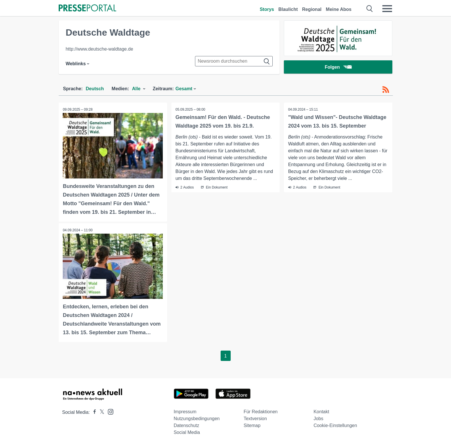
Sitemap (252, 425)
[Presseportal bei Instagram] (108, 411)
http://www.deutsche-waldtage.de (99, 49)
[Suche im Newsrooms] (234, 61)
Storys (267, 9)
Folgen (338, 67)
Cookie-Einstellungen (335, 425)
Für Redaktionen (261, 411)
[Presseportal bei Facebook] (93, 412)
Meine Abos (338, 9)
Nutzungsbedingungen (197, 418)
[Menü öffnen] (387, 9)
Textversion (255, 418)
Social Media (187, 432)
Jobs (318, 418)
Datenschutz (186, 425)
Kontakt (321, 411)
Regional (312, 9)
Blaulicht (288, 9)
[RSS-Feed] (385, 89)
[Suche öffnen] (369, 9)
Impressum (185, 411)
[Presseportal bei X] (100, 412)
